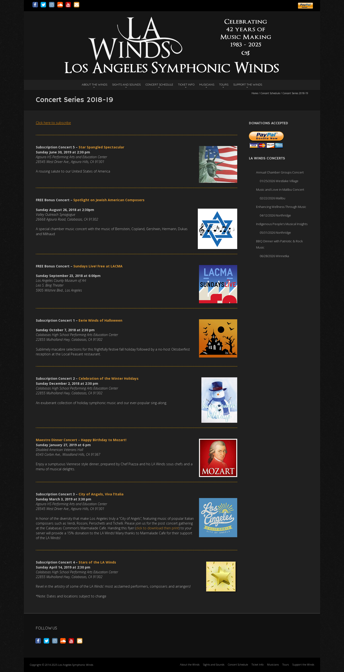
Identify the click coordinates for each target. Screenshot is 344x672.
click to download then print (157, 528)
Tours (223, 84)
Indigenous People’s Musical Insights (281, 224)
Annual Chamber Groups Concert (280, 172)
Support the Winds (247, 84)
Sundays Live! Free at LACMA (98, 266)
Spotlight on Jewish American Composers (109, 200)
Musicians (206, 84)
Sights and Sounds (126, 84)
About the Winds (94, 84)
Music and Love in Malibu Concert (280, 189)
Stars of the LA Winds (97, 562)
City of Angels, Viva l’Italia (101, 494)
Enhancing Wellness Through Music (281, 207)
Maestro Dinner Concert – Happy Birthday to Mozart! (81, 440)
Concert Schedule (159, 84)
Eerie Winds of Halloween (100, 320)
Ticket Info (186, 84)
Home (255, 93)
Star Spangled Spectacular (101, 147)
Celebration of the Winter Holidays (109, 378)
